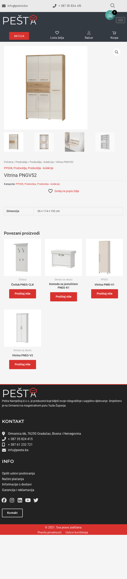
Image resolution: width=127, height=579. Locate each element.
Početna (8, 161)
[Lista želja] (57, 33)
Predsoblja (21, 161)
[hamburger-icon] (120, 20)
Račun (89, 38)
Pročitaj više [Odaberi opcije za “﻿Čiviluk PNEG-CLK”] (22, 293)
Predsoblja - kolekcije (42, 161)
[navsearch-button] (111, 6)
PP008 (8, 168)
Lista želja (57, 38)
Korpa (114, 38)
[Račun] (89, 33)
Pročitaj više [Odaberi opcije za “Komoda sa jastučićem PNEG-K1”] (63, 296)
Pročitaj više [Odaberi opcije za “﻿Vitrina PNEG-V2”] (22, 364)
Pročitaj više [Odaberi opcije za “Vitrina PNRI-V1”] (104, 293)
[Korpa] (114, 33)
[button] (116, 52)
